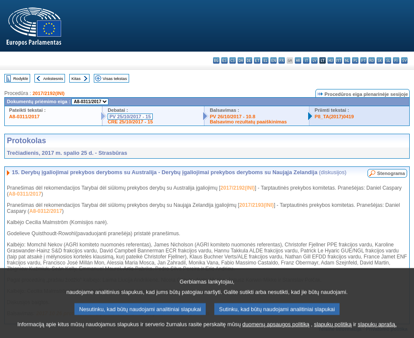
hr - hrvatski (298, 60)
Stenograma (391, 173)
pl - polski (355, 60)
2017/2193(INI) (256, 205)
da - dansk (241, 60)
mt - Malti (339, 60)
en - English (273, 60)
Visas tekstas (115, 78)
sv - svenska (404, 60)
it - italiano (306, 60)
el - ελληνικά (265, 60)
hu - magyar (330, 60)
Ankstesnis (53, 78)
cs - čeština (232, 60)
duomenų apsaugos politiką (275, 332)
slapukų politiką (333, 332)
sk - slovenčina (380, 60)
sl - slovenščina (388, 60)
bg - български (216, 60)
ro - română (371, 60)
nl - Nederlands (347, 60)
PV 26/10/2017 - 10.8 (232, 116)
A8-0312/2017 (45, 211)
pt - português (363, 60)
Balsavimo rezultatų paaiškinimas (248, 121)
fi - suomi (396, 60)
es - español (224, 60)
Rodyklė (20, 78)
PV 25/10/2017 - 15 (130, 116)
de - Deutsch (249, 60)
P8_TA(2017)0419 (334, 116)
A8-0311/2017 (24, 116)
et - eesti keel (257, 60)
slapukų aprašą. (377, 332)
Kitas (75, 78)
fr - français (281, 60)
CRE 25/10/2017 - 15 (130, 121)
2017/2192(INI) (48, 93)
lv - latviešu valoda (314, 60)
